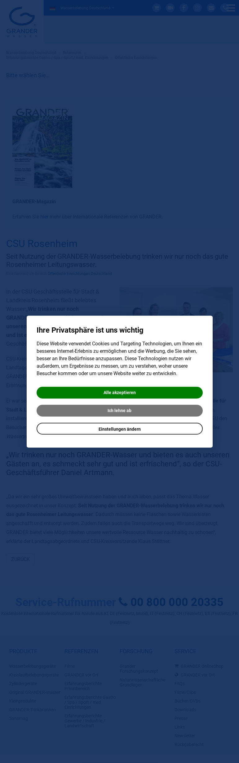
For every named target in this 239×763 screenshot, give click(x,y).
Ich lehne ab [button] (119, 410)
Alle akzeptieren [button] (120, 392)
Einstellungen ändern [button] (120, 429)
